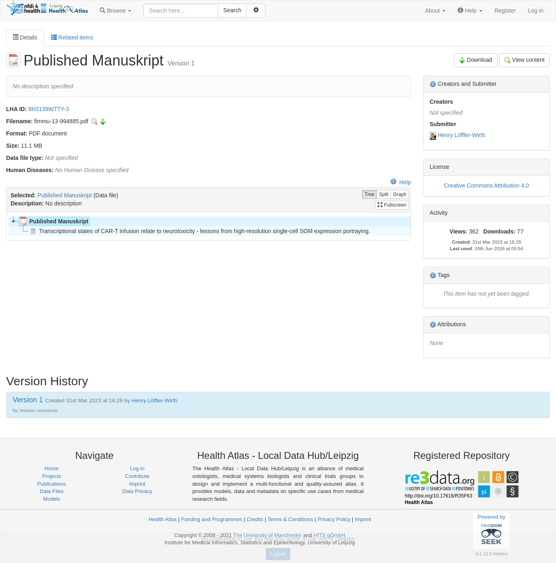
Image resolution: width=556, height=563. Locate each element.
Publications (51, 484)
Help (400, 182)
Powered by (492, 530)
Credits (254, 519)
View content (524, 60)
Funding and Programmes (211, 519)
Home (52, 468)
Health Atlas (162, 519)
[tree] (208, 226)
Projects (51, 476)
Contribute (137, 476)
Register (505, 10)
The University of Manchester (267, 535)
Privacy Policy (333, 519)
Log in (535, 10)
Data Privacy (137, 491)
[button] (115, 10)
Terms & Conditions (290, 519)
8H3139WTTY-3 (48, 109)
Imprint (137, 484)
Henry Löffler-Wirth (461, 135)
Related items (72, 37)
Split (383, 195)
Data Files (52, 491)
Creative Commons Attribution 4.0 (486, 185)
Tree (369, 195)
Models (51, 499)
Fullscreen (392, 205)
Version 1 (29, 400)
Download (475, 60)
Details (25, 37)
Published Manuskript (64, 195)
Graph (399, 195)
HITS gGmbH (329, 535)
